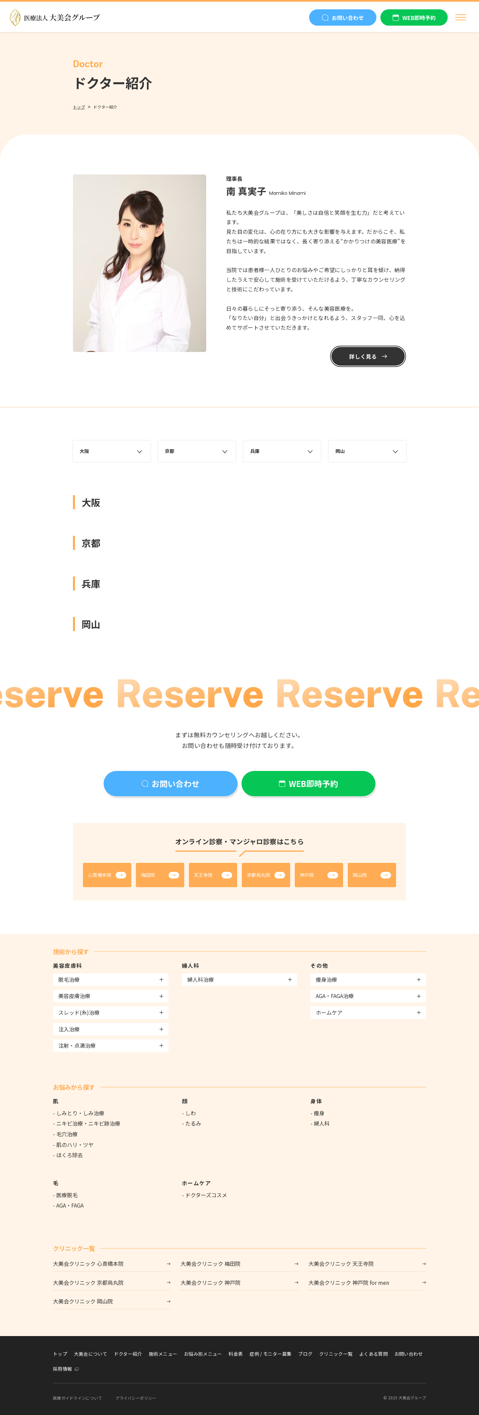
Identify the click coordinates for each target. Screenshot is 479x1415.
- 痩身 (317, 1113)
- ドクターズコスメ (204, 1195)
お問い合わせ (408, 1353)
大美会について (90, 1353)
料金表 (236, 1353)
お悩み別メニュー (203, 1353)
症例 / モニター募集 (270, 1353)
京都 (197, 451)
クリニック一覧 (335, 1353)
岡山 (367, 451)
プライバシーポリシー (135, 1398)
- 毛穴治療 (65, 1134)
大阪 (112, 451)
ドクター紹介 (128, 1353)
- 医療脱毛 (65, 1195)
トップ (79, 107)
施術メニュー (163, 1353)
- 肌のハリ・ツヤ (73, 1145)
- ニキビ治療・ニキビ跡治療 (86, 1123)
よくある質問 (373, 1353)
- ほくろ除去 (68, 1155)
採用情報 (62, 1368)
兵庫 (282, 451)
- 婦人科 (320, 1123)
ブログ (305, 1353)
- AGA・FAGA (68, 1205)
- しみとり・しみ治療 (78, 1113)
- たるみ (191, 1123)
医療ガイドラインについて (77, 1398)
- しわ (189, 1113)
